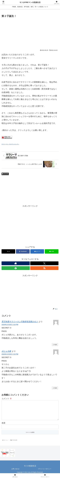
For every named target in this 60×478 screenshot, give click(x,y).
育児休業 (5, 173)
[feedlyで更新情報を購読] (16, 268)
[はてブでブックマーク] (37, 251)
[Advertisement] (30, 32)
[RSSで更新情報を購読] (44, 268)
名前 (3, 426)
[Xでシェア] (8, 251)
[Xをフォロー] (44, 263)
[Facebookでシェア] (23, 251)
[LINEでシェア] (51, 251)
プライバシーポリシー (44, 472)
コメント (7, 398)
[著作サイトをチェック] (16, 263)
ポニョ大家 (6, 351)
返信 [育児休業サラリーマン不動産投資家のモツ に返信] (55, 344)
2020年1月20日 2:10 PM (10, 324)
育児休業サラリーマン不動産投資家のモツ (20, 322)
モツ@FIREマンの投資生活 (30, 2)
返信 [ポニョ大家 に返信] (55, 388)
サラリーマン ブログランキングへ (10, 144)
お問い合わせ (15, 472)
